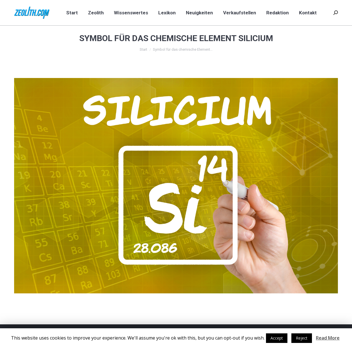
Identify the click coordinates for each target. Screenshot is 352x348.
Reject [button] (301, 338)
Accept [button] (276, 338)
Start (143, 49)
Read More (328, 338)
